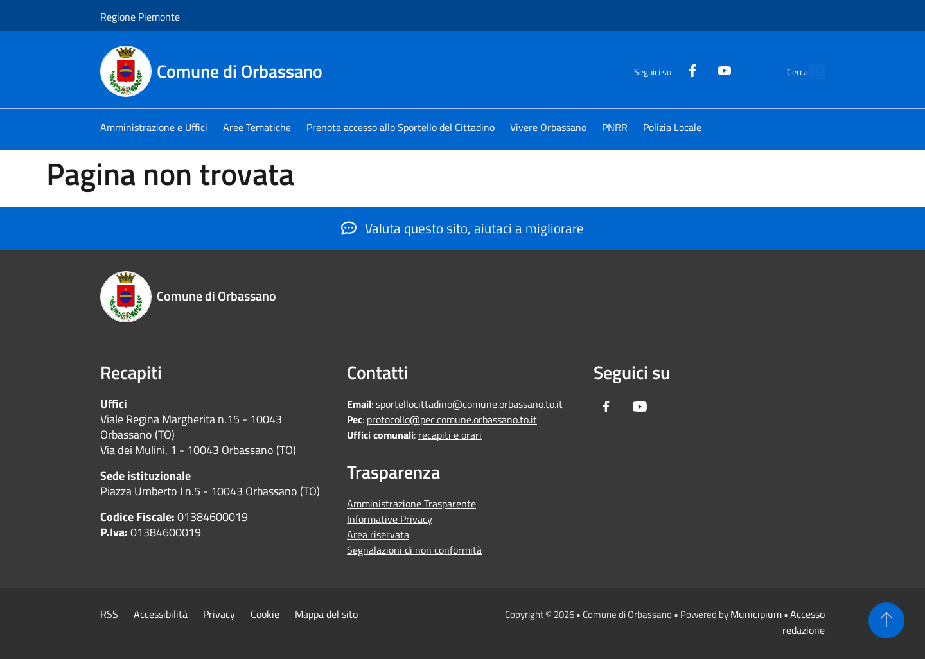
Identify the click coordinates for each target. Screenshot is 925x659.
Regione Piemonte (140, 16)
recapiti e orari (450, 435)
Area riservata (378, 534)
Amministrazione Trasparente (411, 503)
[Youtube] (695, 69)
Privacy (219, 614)
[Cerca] (809, 71)
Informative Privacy (389, 519)
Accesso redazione (803, 622)
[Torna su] (886, 620)
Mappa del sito (326, 614)
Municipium (756, 614)
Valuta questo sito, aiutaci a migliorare (462, 228)
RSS (109, 614)
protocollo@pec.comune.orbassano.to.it (452, 419)
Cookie (265, 614)
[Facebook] (663, 69)
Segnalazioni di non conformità (414, 550)
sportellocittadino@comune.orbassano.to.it (469, 404)
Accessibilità (161, 614)
